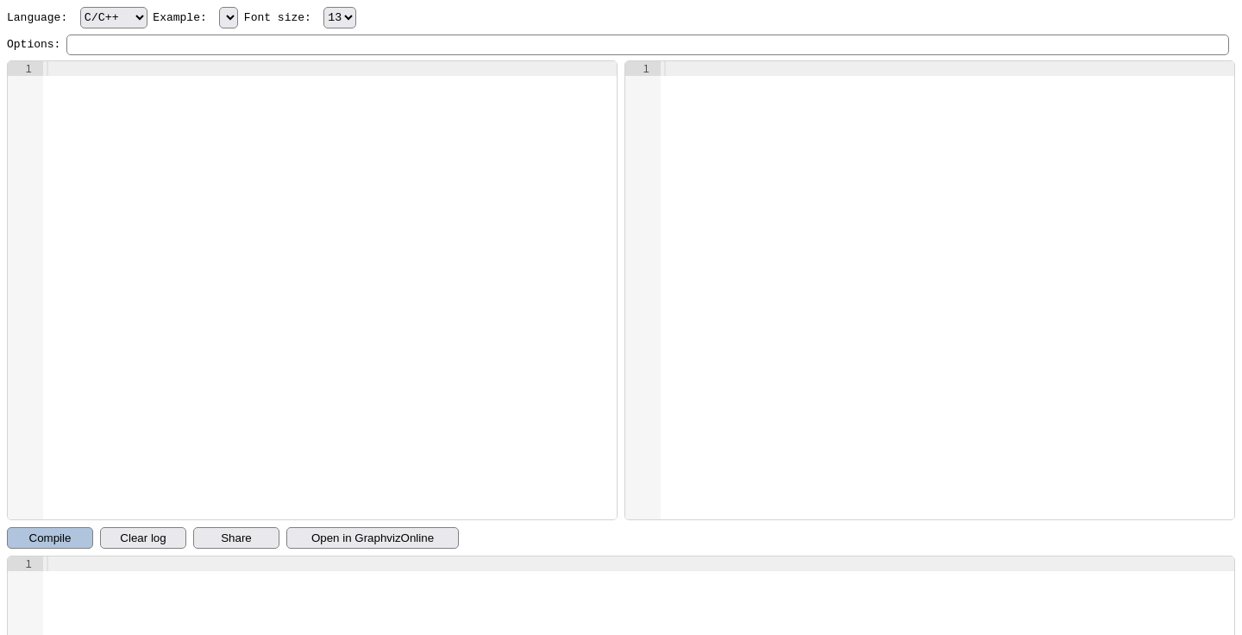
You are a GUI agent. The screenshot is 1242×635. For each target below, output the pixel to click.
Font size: (300, 17)
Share (236, 537)
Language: (77, 17)
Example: (195, 17)
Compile (50, 537)
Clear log (143, 537)
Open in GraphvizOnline (372, 537)
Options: (33, 45)
